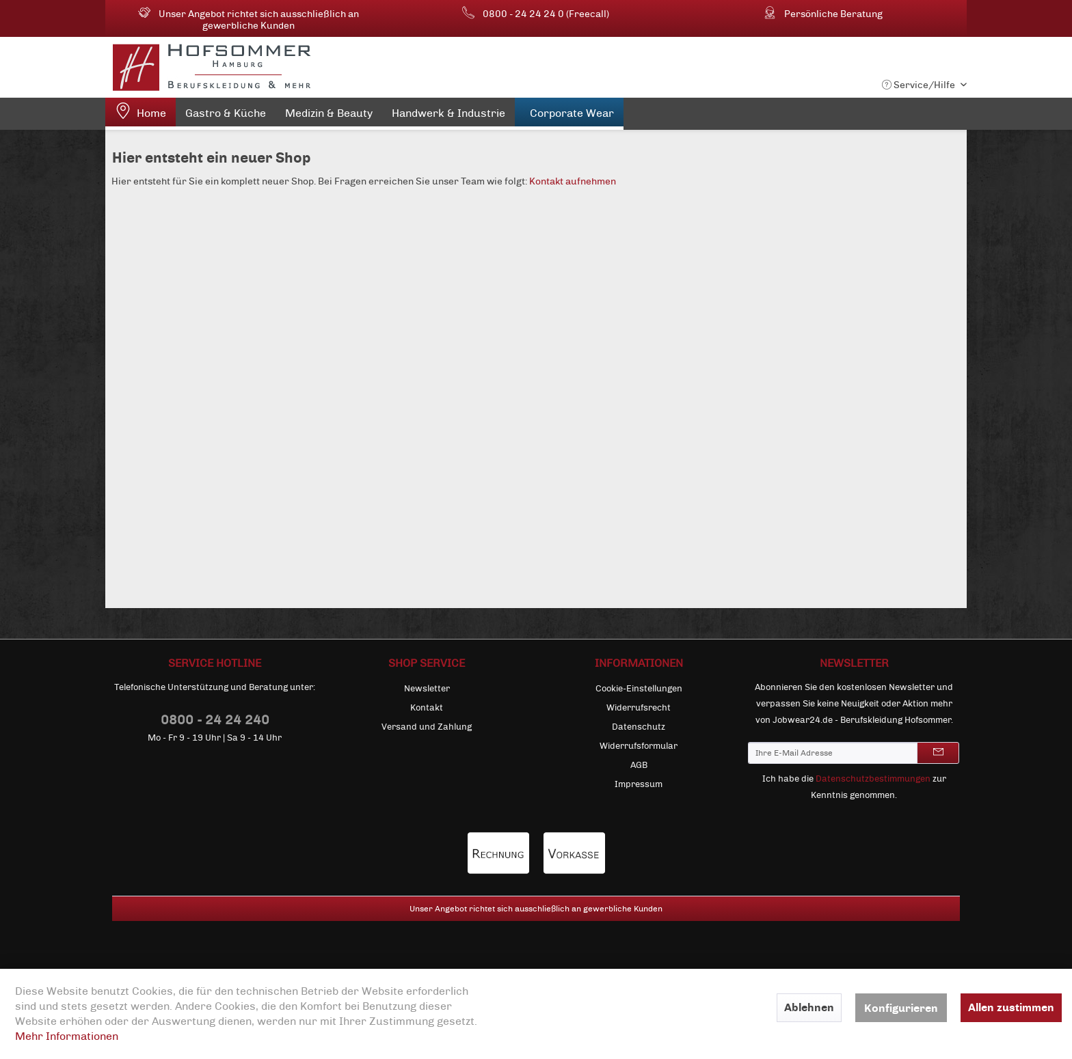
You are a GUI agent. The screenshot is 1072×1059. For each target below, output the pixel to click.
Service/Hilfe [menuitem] (919, 85)
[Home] (140, 114)
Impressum (638, 784)
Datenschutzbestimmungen (873, 778)
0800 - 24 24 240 (215, 720)
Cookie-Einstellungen (638, 688)
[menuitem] (140, 114)
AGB (638, 765)
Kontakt (426, 707)
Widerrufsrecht (638, 707)
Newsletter (427, 688)
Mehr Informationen (66, 1036)
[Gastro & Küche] (226, 116)
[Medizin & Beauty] (329, 116)
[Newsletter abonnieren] (938, 753)
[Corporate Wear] (569, 114)
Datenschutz (638, 726)
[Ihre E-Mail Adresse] (832, 753)
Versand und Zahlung (426, 726)
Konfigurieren (901, 1008)
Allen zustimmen (1011, 1007)
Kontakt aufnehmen (572, 181)
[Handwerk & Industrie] (448, 116)
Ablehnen (809, 1007)
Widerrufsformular (639, 746)
